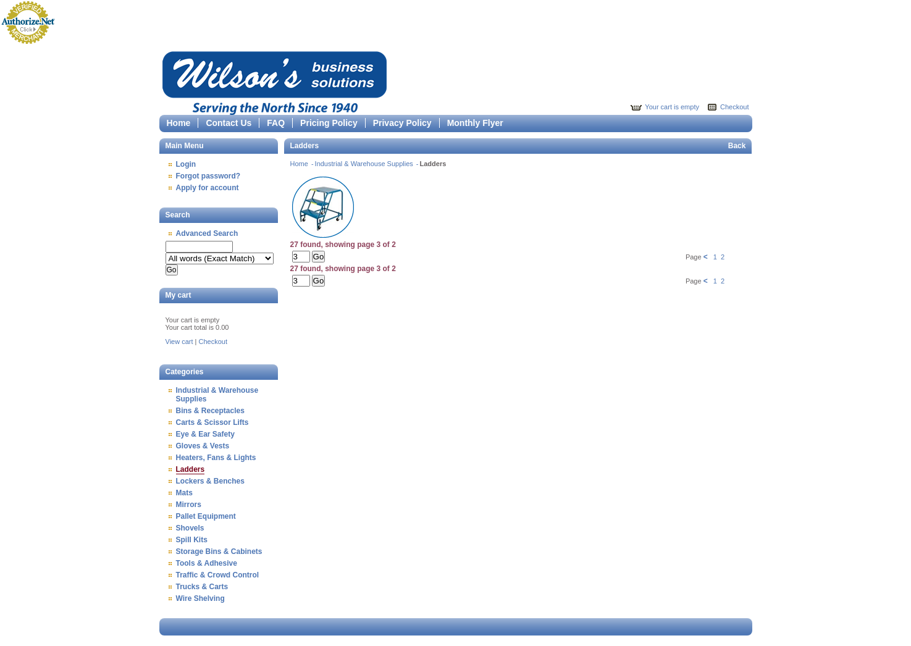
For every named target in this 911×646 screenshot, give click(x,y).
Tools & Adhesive (206, 563)
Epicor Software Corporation (274, 81)
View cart (179, 341)
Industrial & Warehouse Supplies (365, 163)
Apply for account (207, 187)
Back (737, 145)
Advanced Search (207, 233)
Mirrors (188, 504)
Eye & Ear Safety (205, 434)
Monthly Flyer (475, 123)
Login (186, 164)
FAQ (276, 123)
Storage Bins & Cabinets (219, 551)
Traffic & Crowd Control (217, 575)
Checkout (734, 107)
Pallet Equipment (206, 516)
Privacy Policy (402, 123)
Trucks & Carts (202, 586)
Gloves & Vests (203, 446)
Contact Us (228, 123)
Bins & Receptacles (210, 410)
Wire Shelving (200, 598)
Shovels (190, 528)
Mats (184, 493)
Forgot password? (208, 176)
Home (179, 123)
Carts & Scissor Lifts (212, 422)
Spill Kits (192, 539)
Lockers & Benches (210, 481)
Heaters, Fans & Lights (216, 457)
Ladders (190, 469)
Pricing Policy (329, 123)
